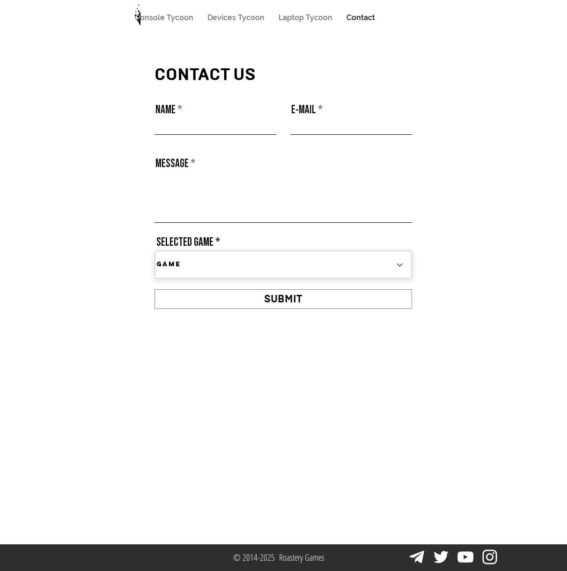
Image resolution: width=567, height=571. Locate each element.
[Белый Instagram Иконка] (490, 557)
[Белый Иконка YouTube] (465, 557)
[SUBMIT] (283, 299)
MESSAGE (172, 163)
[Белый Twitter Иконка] (441, 557)
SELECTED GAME (185, 242)
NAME (165, 109)
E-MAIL (303, 109)
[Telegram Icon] (417, 557)
